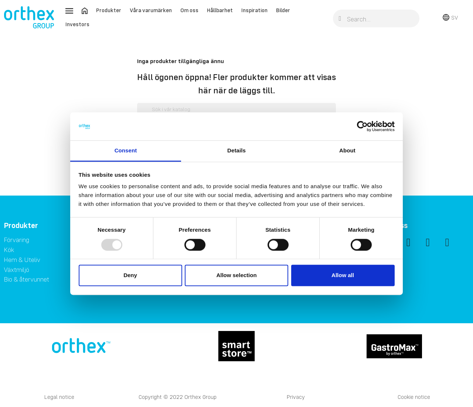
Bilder (283, 10)
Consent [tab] (126, 151)
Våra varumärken (151, 10)
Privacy (296, 396)
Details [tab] (236, 151)
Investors (77, 24)
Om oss (189, 10)
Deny (130, 275)
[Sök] (236, 109)
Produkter (108, 10)
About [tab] (347, 151)
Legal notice (59, 396)
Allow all (342, 275)
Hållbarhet (220, 10)
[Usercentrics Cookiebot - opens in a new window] (362, 126)
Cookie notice (414, 396)
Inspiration (254, 10)
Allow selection (236, 275)
